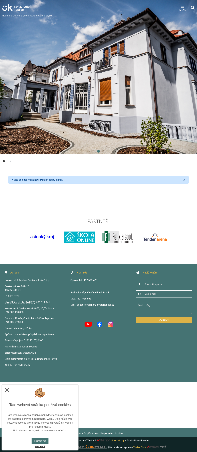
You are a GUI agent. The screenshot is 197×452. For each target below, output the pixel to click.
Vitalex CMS (139, 447)
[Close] (184, 180)
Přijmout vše (40, 441)
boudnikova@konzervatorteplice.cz (96, 304)
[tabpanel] (98, 77)
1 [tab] (98, 151)
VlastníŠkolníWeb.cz (79, 447)
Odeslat (164, 319)
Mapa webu (107, 433)
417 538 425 (90, 280)
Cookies (119, 433)
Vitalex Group (118, 440)
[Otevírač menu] (182, 8)
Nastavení (40, 446)
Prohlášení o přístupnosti (86, 433)
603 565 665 (84, 298)
